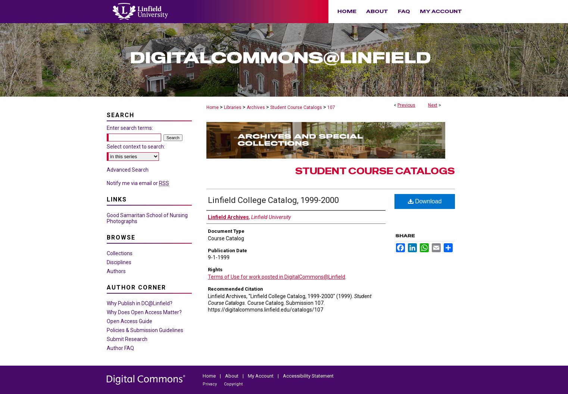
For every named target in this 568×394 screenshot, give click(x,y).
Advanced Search (128, 170)
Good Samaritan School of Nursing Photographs (147, 218)
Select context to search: (136, 147)
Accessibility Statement (308, 376)
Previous (406, 105)
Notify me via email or (138, 183)
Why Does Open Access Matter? (144, 312)
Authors (116, 271)
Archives (256, 107)
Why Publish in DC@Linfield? (139, 303)
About (232, 376)
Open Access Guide (129, 321)
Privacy (210, 384)
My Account (261, 376)
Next (432, 105)
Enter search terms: (130, 128)
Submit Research (127, 339)
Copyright (233, 384)
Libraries (232, 107)
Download (425, 201)
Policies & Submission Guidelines (145, 330)
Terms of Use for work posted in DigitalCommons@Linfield (276, 277)
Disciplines (119, 262)
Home (212, 107)
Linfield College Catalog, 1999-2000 (273, 200)
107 (331, 107)
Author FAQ (120, 348)
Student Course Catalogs (296, 107)
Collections (119, 253)
